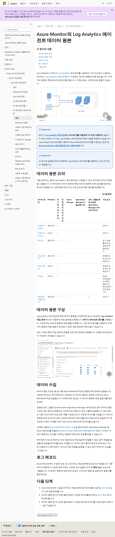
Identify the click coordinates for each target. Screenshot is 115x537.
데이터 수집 (43, 60)
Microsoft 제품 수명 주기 (16, 16)
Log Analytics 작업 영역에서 (57, 76)
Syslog (40, 276)
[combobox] (17, 30)
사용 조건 (84, 531)
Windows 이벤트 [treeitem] (21, 122)
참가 (37, 531)
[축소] (31, 24)
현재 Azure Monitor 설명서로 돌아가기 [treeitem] (17, 36)
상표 (93, 531)
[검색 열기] (103, 3)
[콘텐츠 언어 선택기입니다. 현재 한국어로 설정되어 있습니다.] (7, 526)
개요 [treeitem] (15, 87)
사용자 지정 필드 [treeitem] (21, 173)
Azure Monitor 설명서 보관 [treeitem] (15, 43)
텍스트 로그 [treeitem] (19, 168)
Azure (59, 26)
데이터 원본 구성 (45, 57)
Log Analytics (64, 73)
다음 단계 (42, 67)
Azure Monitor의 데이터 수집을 (63, 427)
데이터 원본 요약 (45, 53)
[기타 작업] (111, 26)
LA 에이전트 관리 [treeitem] (20, 101)
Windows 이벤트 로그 (41, 299)
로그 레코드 (43, 63)
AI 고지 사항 (7, 531)
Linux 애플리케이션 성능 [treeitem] (22, 150)
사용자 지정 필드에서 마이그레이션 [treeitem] (22, 179)
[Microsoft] (4, 3)
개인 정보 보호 (48, 531)
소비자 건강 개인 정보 (67, 531)
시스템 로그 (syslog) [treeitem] (23, 139)
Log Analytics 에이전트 (55, 135)
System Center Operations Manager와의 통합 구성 (82, 430)
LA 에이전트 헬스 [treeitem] (20, 105)
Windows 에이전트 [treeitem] (20, 92)
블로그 (28, 531)
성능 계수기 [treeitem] (19, 144)
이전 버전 (49, 26)
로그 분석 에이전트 (73, 26)
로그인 (109, 3)
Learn (39, 26)
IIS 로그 (41, 240)
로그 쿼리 (102, 494)
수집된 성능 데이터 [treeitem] (22, 135)
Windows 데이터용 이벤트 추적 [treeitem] (22, 162)
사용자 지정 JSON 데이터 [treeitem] (23, 128)
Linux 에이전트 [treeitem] (19, 96)
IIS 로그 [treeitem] (18, 156)
